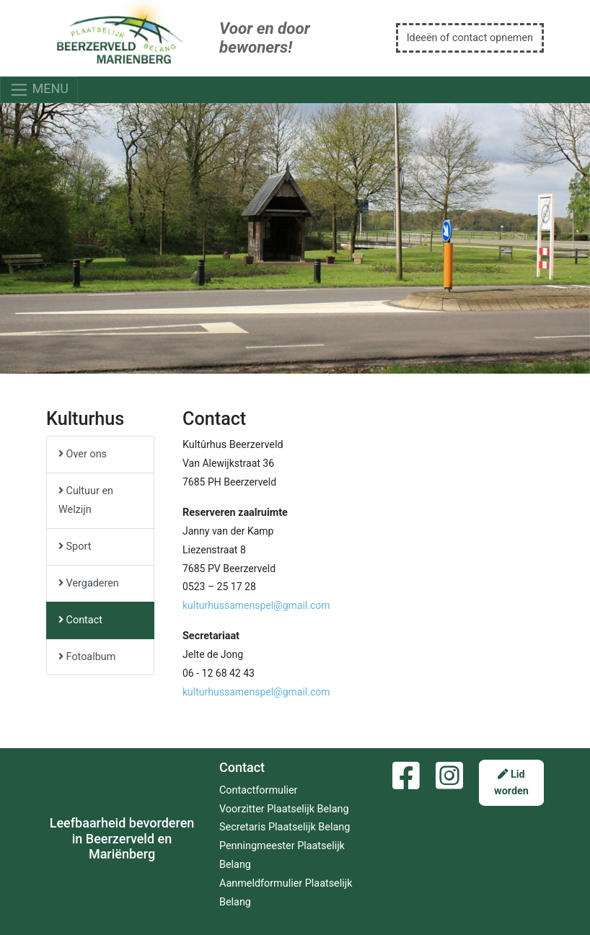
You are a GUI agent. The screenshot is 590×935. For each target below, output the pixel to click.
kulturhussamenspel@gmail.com (256, 605)
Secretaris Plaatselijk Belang (284, 827)
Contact (80, 620)
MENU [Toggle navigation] (39, 90)
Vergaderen (88, 583)
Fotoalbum (86, 657)
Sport (74, 546)
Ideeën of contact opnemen (470, 38)
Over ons (82, 454)
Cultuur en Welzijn (85, 500)
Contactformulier (258, 790)
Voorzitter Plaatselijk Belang (284, 809)
